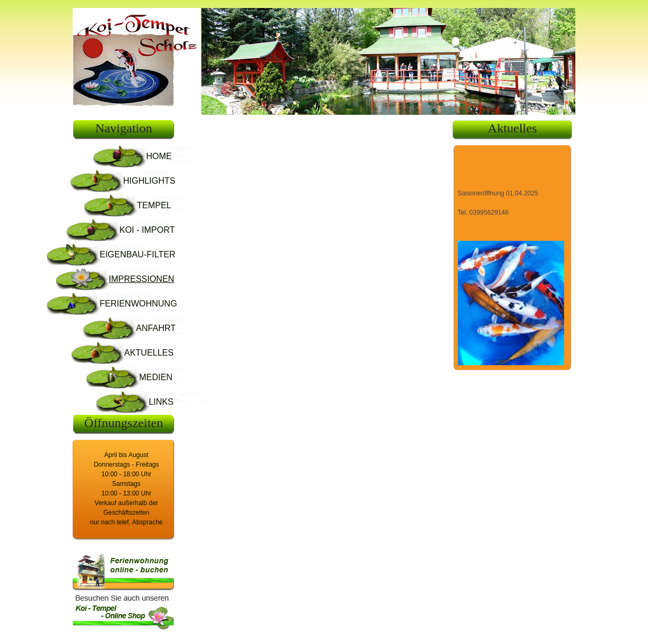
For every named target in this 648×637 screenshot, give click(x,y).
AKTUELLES (148, 352)
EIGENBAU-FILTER (137, 254)
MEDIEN (155, 377)
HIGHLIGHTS (149, 180)
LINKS (161, 401)
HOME (158, 156)
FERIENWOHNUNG (138, 303)
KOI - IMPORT (147, 229)
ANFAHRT (155, 328)
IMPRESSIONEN (141, 279)
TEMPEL (154, 205)
